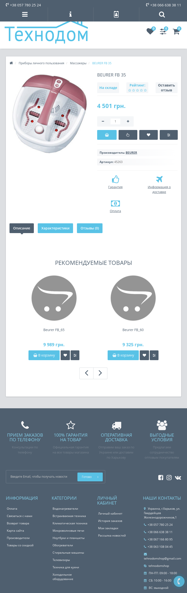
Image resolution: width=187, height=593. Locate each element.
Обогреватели (63, 545)
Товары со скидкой (20, 545)
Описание (21, 228)
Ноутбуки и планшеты (68, 538)
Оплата (12, 509)
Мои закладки (108, 528)
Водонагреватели (65, 509)
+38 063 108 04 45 (158, 547)
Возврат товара (18, 523)
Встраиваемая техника (69, 516)
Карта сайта (15, 530)
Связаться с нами (19, 516)
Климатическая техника (70, 523)
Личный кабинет (110, 513)
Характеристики (55, 228)
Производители (18, 538)
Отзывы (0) (90, 228)
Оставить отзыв (166, 87)
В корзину (44, 355)
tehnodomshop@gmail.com (162, 557)
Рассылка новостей (112, 535)
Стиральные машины (68, 552)
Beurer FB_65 (54, 329)
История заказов (110, 521)
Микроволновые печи (68, 530)
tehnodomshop (156, 566)
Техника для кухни (66, 567)
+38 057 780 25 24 (23, 4)
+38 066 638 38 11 (163, 4)
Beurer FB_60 (133, 329)
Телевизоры (61, 560)
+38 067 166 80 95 (158, 539)
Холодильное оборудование (63, 576)
